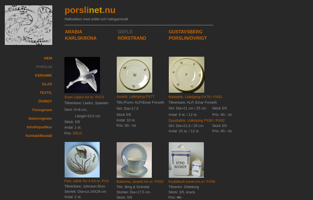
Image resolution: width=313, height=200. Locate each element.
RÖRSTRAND (132, 38)
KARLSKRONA (81, 38)
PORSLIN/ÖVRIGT (188, 38)
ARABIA (73, 31)
